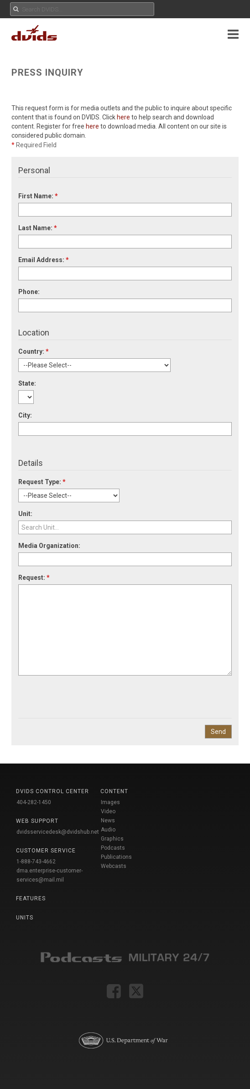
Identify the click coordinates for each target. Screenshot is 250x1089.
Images (110, 802)
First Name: (38, 196)
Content (114, 791)
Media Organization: (49, 545)
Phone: (29, 291)
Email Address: (43, 259)
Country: (33, 351)
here (123, 117)
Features (31, 898)
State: (27, 383)
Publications (116, 857)
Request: (34, 577)
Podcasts (113, 848)
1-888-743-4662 (36, 861)
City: (25, 415)
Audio (108, 829)
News (108, 820)
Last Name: (37, 228)
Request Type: (42, 481)
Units (24, 917)
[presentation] (87, 693)
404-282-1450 (33, 802)
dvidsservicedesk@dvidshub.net (57, 832)
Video (108, 811)
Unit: (25, 513)
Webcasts (113, 866)
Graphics (112, 839)
